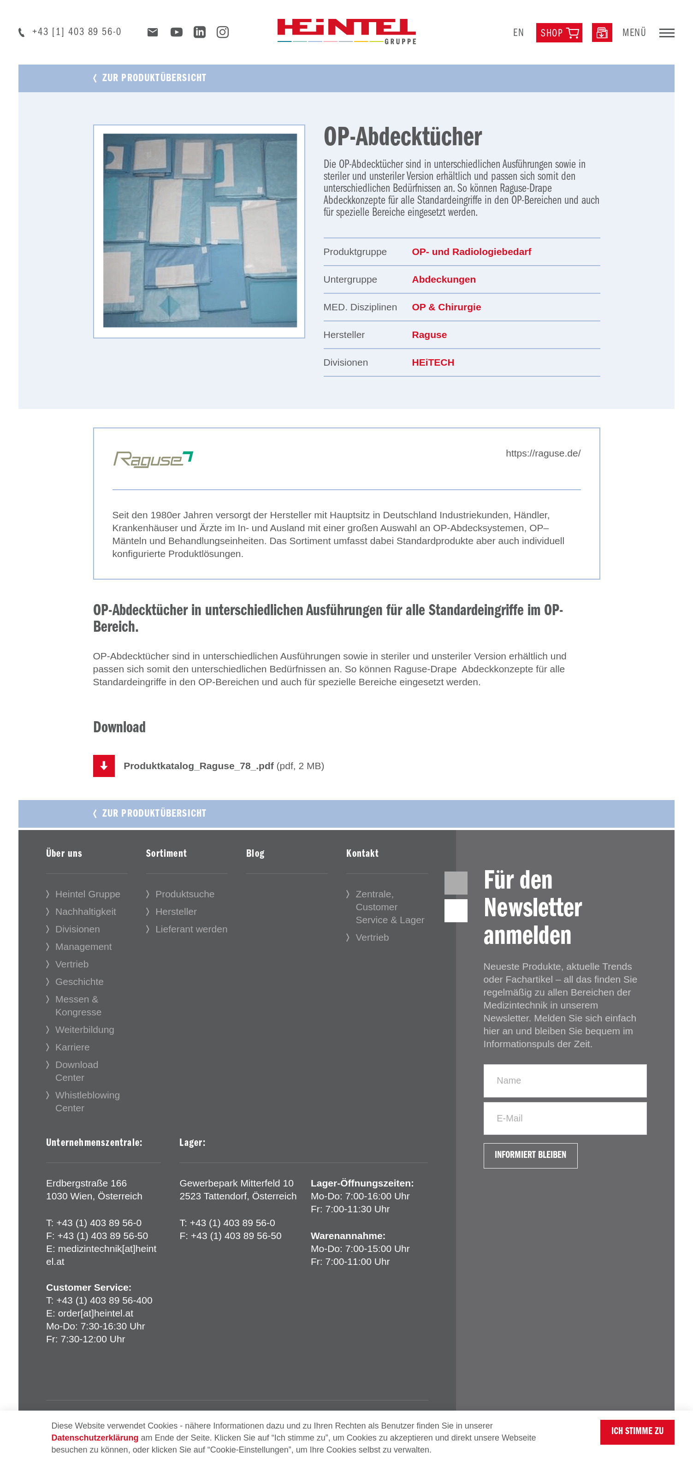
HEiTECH (433, 362)
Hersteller (176, 912)
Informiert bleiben (535, 1166)
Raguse (429, 334)
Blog (255, 854)
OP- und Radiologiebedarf (472, 251)
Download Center (76, 1072)
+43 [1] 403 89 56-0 (77, 32)
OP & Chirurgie (446, 307)
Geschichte (79, 982)
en (519, 33)
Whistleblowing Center (87, 1102)
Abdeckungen (444, 279)
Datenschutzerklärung (95, 1437)
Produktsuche (184, 895)
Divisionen (77, 930)
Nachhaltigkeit (85, 912)
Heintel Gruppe (87, 895)
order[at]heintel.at (95, 1314)
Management (83, 947)
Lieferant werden (191, 930)
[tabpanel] (199, 231)
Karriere (72, 1048)
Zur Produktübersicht (154, 78)
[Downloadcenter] (602, 32)
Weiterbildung (84, 1030)
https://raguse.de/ (543, 453)
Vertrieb (72, 965)
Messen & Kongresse (78, 1006)
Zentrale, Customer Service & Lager (389, 908)
